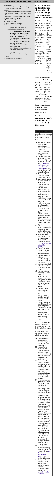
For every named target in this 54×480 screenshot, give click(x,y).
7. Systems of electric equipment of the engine (17, 16)
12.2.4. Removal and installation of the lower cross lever (20, 42)
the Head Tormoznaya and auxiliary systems (44, 245)
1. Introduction (8, 5)
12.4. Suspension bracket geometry (17, 54)
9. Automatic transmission (11, 20)
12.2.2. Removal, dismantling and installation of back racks (19, 35)
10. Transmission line (10, 21)
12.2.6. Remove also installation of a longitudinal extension (20, 48)
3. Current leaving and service (12, 8)
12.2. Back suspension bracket (15, 29)
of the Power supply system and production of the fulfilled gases (43, 166)
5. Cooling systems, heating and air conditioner (17, 11)
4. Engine (6, 10)
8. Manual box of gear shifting (12, 18)
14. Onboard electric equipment (13, 58)
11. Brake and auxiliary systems (13, 23)
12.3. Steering (11, 52)
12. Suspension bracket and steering (14, 25)
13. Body (6, 56)
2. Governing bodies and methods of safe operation (18, 7)
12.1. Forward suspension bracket (16, 27)
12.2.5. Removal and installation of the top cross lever (20, 45)
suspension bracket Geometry (43, 473)
